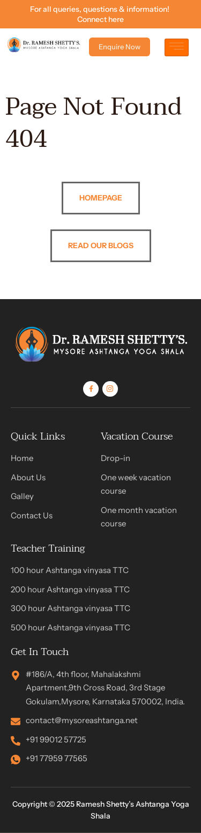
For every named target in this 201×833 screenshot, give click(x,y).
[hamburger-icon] (177, 47)
